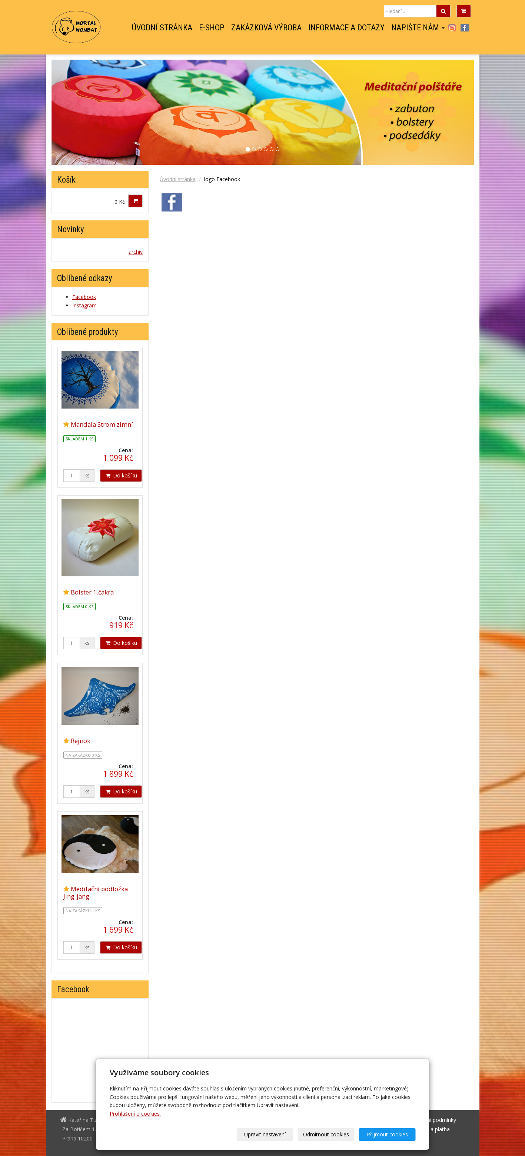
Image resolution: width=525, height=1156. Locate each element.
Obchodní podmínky (432, 1119)
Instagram (452, 27)
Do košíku (121, 475)
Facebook (464, 27)
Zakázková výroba (266, 27)
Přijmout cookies (387, 1134)
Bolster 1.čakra (92, 592)
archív (136, 251)
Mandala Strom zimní (102, 424)
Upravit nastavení (265, 1134)
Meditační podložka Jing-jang (95, 892)
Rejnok (80, 740)
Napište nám (418, 27)
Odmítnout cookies (326, 1134)
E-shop (212, 27)
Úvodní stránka (162, 27)
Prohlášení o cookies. (135, 1113)
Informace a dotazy (346, 27)
